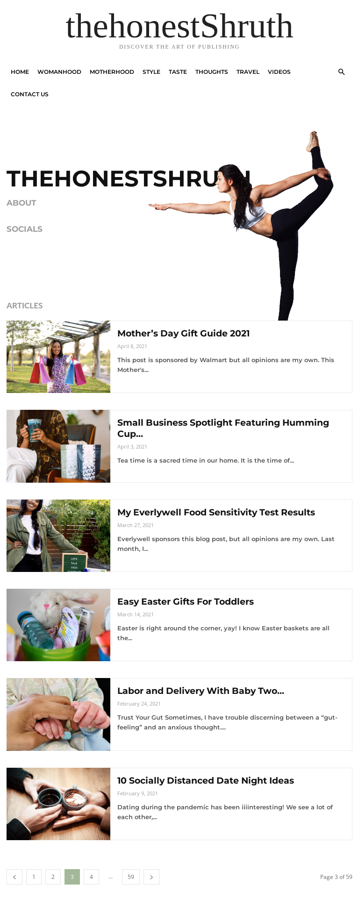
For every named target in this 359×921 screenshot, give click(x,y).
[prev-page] (14, 877)
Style (151, 71)
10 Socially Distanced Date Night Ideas (212, 780)
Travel (248, 71)
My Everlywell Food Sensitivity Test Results (224, 512)
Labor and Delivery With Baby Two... (206, 690)
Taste (178, 71)
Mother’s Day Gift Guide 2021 (188, 333)
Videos (279, 71)
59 (131, 877)
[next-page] (151, 877)
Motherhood (112, 71)
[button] (341, 72)
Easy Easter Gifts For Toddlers (190, 601)
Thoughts (211, 71)
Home (20, 71)
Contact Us (30, 94)
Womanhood (59, 71)
